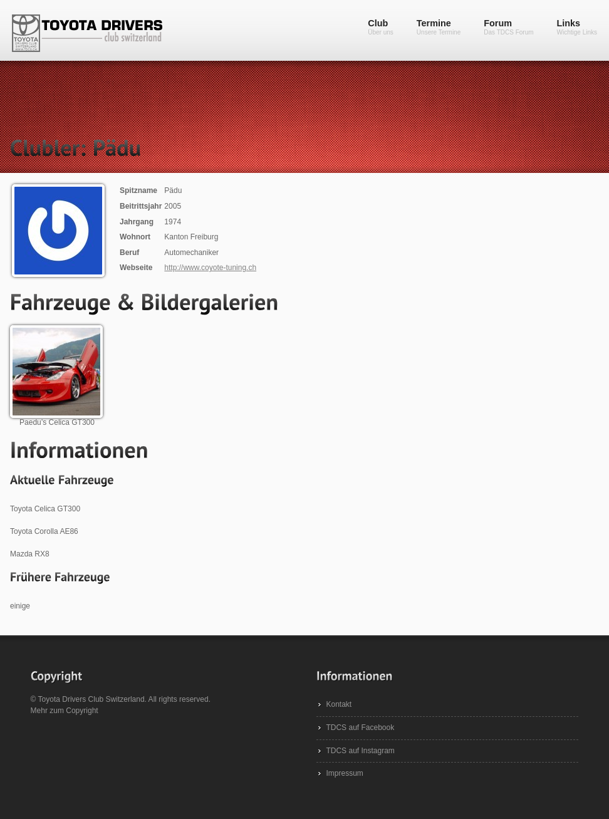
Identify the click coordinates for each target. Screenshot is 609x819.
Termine (439, 27)
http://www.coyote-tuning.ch (210, 267)
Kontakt (338, 704)
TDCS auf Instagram (360, 750)
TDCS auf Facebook (360, 727)
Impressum (344, 773)
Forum (508, 27)
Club (380, 27)
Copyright (82, 710)
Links (577, 27)
